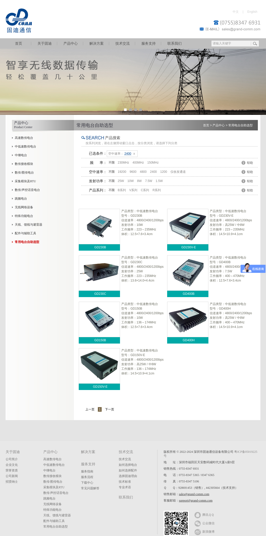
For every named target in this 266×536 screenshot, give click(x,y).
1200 (163, 172)
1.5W (159, 181)
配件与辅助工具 (25, 233)
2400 (153, 172)
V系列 (133, 190)
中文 (236, 12)
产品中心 (70, 43)
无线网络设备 (24, 207)
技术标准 (125, 481)
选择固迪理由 (128, 476)
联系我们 (174, 43)
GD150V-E (100, 386)
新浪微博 (204, 531)
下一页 (109, 409)
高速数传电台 (24, 138)
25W (121, 181)
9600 (133, 172)
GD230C (100, 294)
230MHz (123, 162)
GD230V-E (188, 247)
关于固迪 (44, 43)
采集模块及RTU (25, 181)
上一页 (90, 409)
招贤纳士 (12, 481)
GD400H (189, 340)
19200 (122, 172)
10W (130, 181)
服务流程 (87, 477)
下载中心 (87, 482)
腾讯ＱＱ (204, 514)
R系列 (157, 190)
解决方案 (96, 43)
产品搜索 (112, 138)
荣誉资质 (12, 470)
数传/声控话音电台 (27, 190)
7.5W (148, 181)
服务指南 (87, 471)
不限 (112, 162)
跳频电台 (21, 198)
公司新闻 (12, 476)
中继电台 (21, 155)
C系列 (145, 190)
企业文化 (12, 465)
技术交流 (122, 43)
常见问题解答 (90, 488)
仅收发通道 (178, 172)
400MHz (138, 162)
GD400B (188, 294)
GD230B (100, 247)
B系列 (122, 190)
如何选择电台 (128, 465)
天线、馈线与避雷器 (28, 224)
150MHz (153, 162)
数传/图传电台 (24, 172)
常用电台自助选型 (240, 125)
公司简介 (12, 459)
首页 (18, 43)
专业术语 (125, 487)
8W (139, 181)
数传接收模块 (24, 164)
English (252, 12)
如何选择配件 (128, 470)
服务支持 (148, 43)
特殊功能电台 (24, 216)
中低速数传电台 (25, 146)
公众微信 (204, 523)
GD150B (100, 340)
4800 (143, 172)
